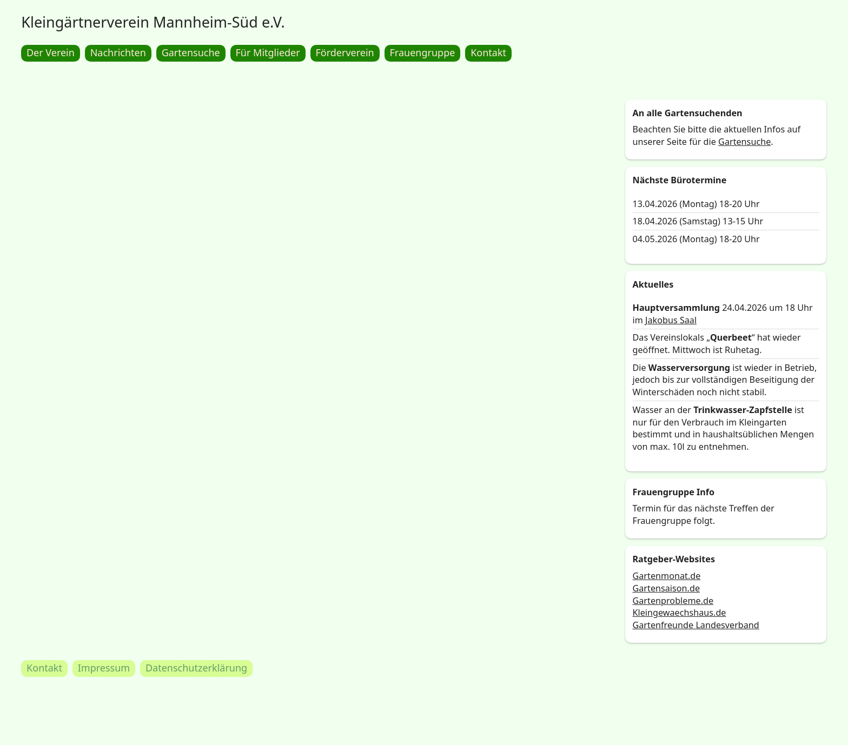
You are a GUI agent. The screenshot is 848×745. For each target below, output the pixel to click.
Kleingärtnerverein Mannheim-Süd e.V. (153, 22)
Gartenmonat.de (667, 576)
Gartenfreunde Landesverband (696, 625)
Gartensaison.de (666, 588)
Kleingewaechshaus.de (679, 613)
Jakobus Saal (671, 320)
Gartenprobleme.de (673, 601)
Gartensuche (745, 142)
